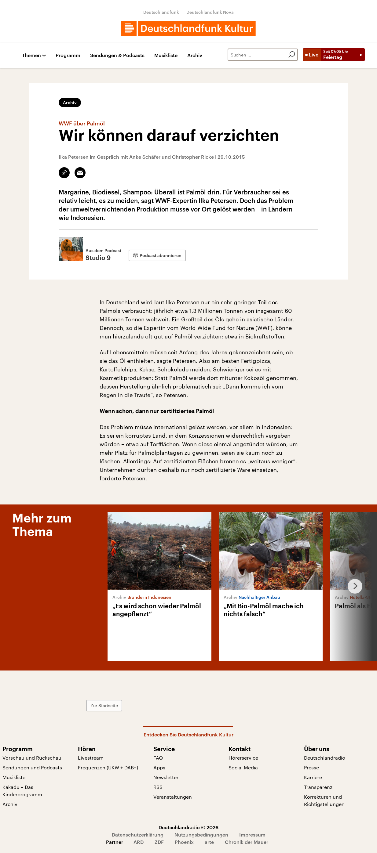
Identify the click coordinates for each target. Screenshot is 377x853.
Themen (31, 55)
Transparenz (318, 787)
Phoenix (184, 842)
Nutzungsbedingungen (201, 834)
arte (209, 842)
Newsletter (165, 777)
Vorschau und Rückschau (31, 758)
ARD (139, 842)
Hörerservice (243, 758)
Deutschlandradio (324, 758)
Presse (311, 767)
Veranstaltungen (172, 797)
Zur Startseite (117, 705)
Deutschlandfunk (161, 12)
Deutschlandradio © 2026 (188, 827)
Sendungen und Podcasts (32, 767)
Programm (68, 55)
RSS (158, 787)
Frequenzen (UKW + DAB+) (108, 767)
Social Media (243, 767)
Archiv (194, 55)
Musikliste (166, 55)
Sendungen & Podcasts (117, 55)
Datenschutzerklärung (137, 834)
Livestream (91, 758)
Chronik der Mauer (246, 842)
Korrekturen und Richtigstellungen (324, 800)
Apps (159, 767)
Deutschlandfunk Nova (210, 12)
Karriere (313, 777)
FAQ (158, 758)
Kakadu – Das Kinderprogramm (22, 790)
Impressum (252, 834)
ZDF (159, 842)
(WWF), (265, 327)
